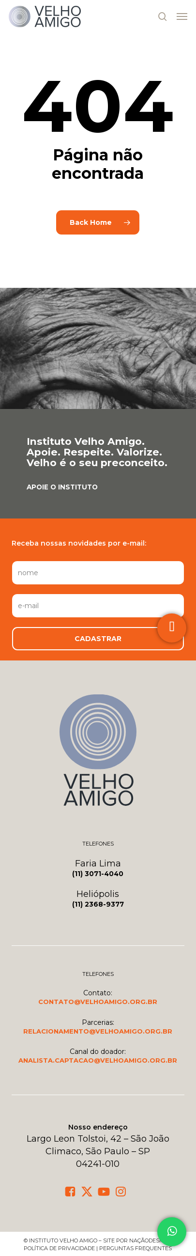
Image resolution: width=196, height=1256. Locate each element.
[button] (182, 16)
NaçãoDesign (149, 1240)
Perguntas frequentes (135, 1248)
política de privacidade (59, 1248)
